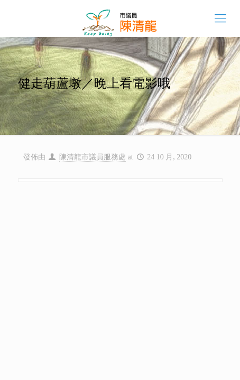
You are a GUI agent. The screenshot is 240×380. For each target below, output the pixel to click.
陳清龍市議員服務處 (92, 157)
